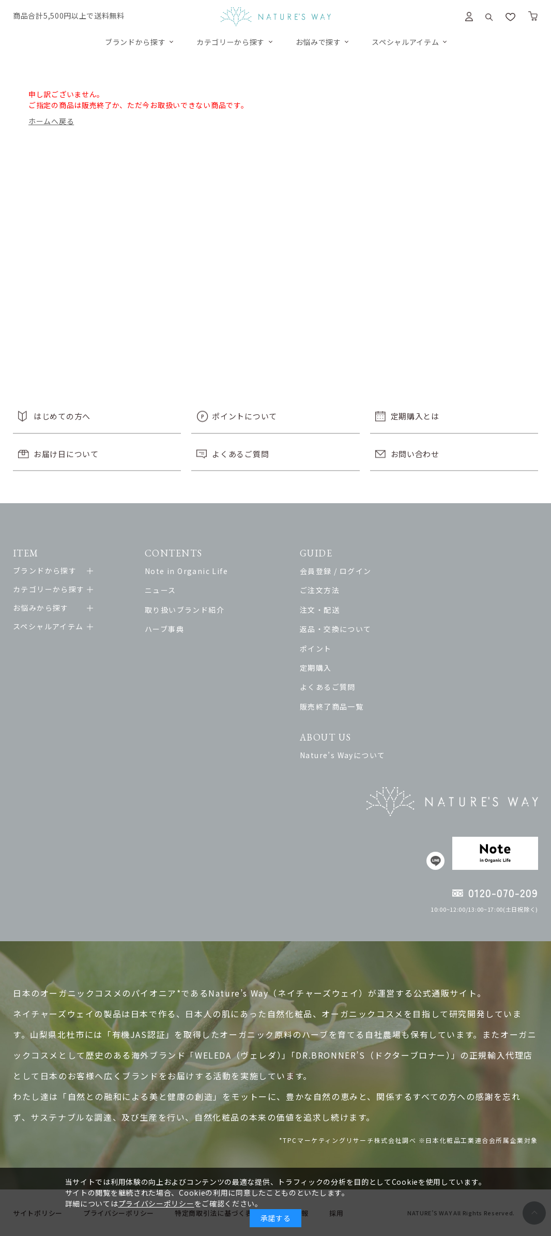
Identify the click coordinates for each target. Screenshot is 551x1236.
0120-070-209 (503, 892)
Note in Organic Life (186, 571)
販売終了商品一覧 (331, 706)
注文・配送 (320, 610)
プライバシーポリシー (156, 1203)
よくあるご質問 (240, 453)
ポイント (316, 648)
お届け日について (66, 453)
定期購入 (316, 667)
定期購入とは (415, 416)
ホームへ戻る (51, 121)
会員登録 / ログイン (335, 571)
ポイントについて (244, 416)
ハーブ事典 (164, 629)
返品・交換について (336, 629)
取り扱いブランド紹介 (184, 610)
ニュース (160, 590)
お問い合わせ (415, 453)
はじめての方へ (62, 416)
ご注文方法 (320, 590)
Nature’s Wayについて (342, 755)
